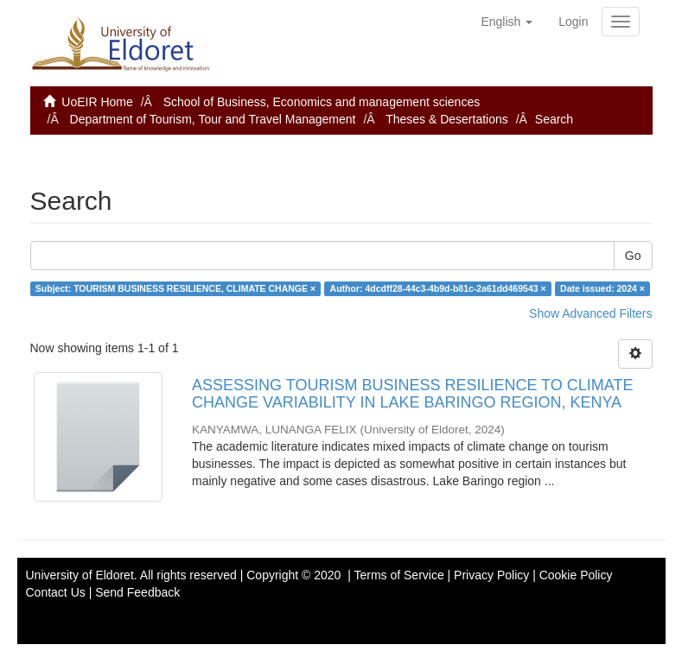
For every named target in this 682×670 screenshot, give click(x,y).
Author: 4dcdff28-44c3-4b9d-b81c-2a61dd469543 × (438, 288)
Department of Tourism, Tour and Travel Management (213, 119)
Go (633, 255)
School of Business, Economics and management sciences (322, 102)
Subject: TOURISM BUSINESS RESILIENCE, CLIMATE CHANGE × (175, 288)
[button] (506, 21)
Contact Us (56, 592)
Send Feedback (137, 592)
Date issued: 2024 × (602, 288)
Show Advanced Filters (590, 313)
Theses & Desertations (447, 119)
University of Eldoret (80, 575)
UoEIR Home (96, 102)
